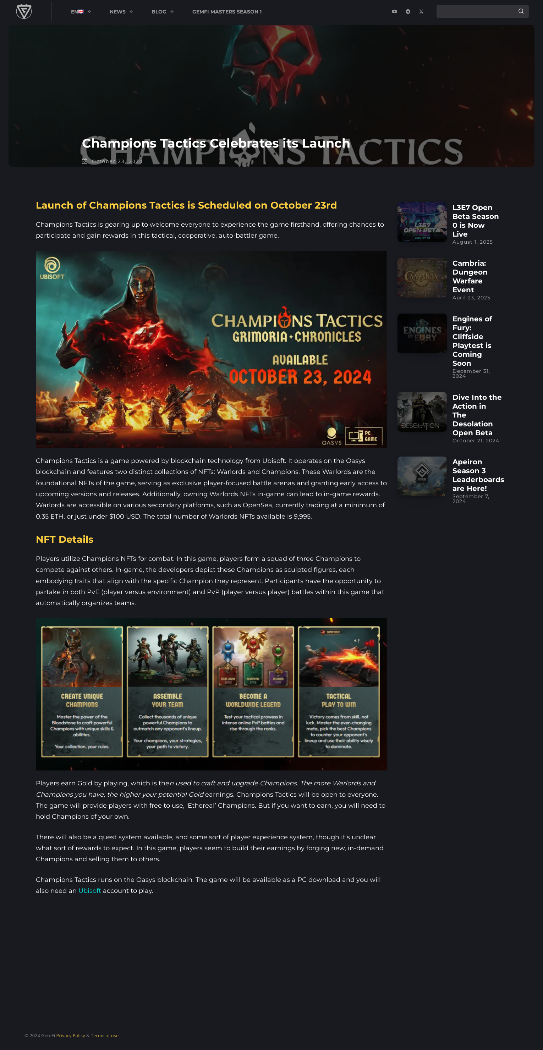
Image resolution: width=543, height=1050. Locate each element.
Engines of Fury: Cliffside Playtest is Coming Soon (472, 341)
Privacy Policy (70, 1035)
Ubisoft (89, 891)
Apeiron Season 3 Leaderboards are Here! (478, 475)
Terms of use (105, 1035)
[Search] (521, 11)
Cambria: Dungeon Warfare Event (470, 276)
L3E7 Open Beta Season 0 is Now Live (475, 220)
